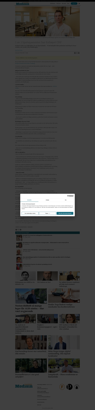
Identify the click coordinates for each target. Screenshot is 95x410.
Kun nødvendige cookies (30, 213)
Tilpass (47, 213)
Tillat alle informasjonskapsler (64, 213)
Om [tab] (65, 199)
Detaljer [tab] (47, 199)
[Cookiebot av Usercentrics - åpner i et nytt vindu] (68, 196)
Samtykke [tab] (29, 199)
